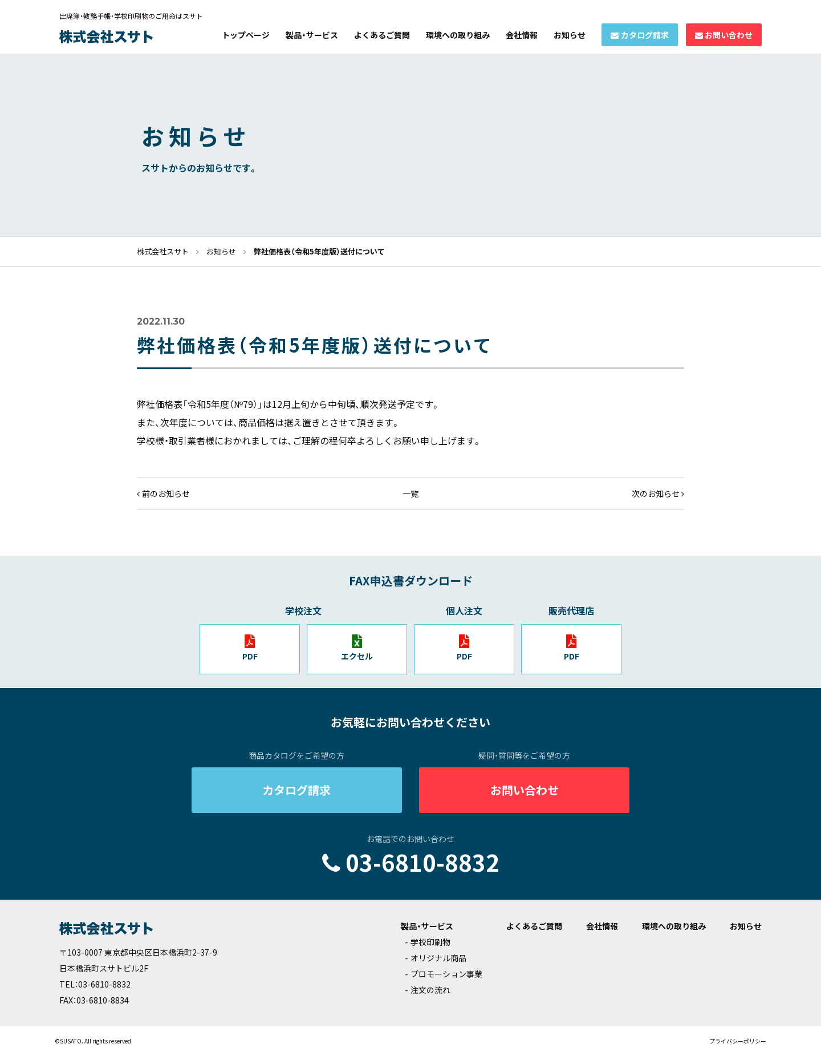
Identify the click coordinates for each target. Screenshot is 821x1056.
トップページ (246, 35)
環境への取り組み (458, 35)
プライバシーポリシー (737, 1041)
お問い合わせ (729, 35)
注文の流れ (430, 990)
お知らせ (570, 35)
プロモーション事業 (446, 974)
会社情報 (522, 35)
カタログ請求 (645, 35)
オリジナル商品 (438, 958)
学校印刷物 (430, 942)
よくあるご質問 (382, 35)
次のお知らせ (656, 493)
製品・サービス (312, 35)
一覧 (410, 493)
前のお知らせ (166, 493)
